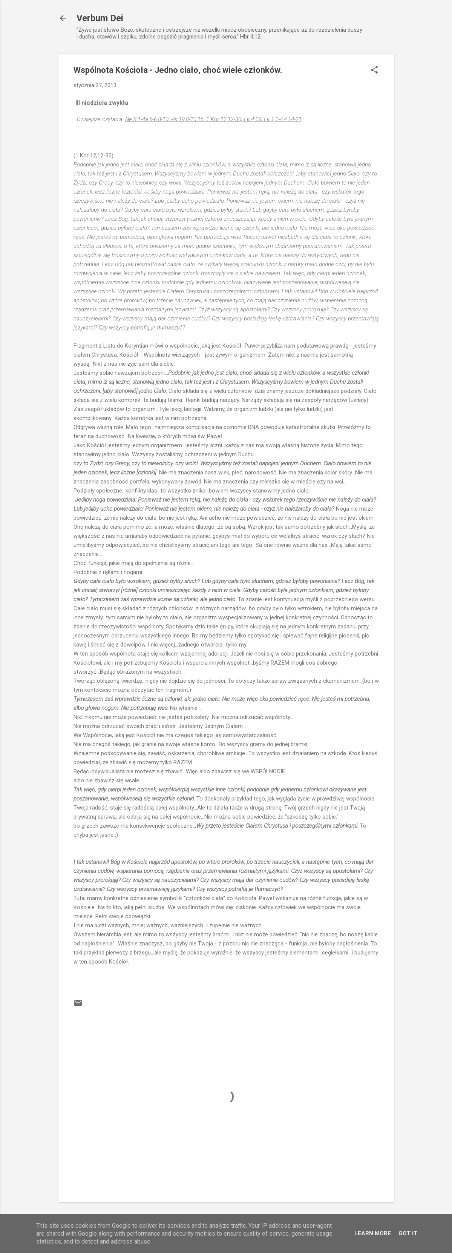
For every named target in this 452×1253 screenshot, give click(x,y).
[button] (374, 70)
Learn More (372, 1233)
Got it (407, 1233)
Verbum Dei (100, 18)
